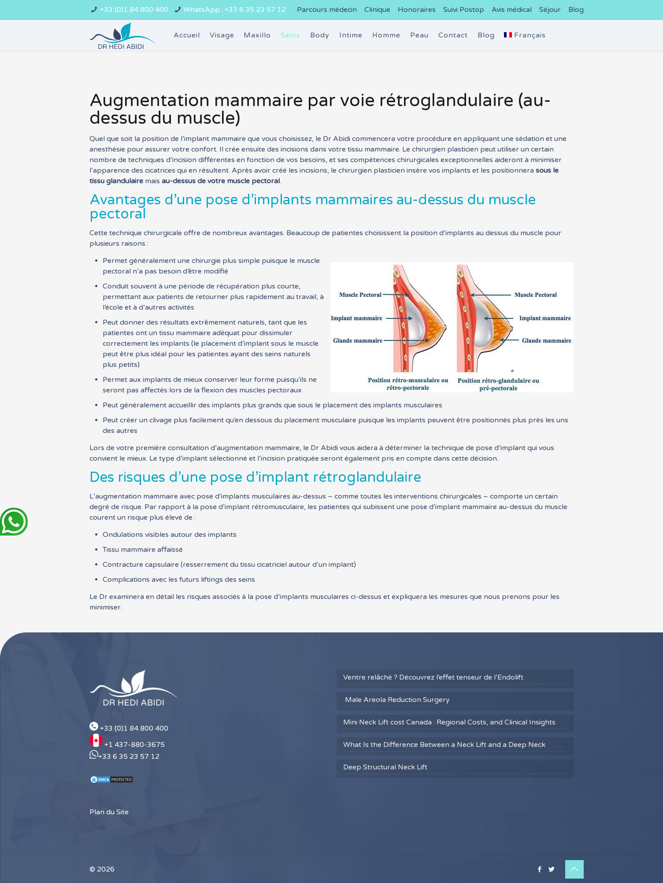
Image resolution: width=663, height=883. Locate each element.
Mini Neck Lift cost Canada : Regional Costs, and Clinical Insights (449, 722)
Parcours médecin (327, 9)
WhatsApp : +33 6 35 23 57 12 (234, 9)
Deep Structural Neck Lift (385, 767)
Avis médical (512, 9)
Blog (576, 9)
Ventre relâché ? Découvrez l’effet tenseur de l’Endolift (433, 677)
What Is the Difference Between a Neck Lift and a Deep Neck (444, 744)
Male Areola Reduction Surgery (396, 699)
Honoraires (417, 9)
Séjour (550, 9)
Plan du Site (109, 812)
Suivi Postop (463, 9)
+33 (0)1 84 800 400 (134, 9)
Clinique (377, 9)
